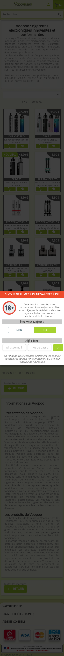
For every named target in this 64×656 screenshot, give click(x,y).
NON (19, 330)
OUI (45, 330)
